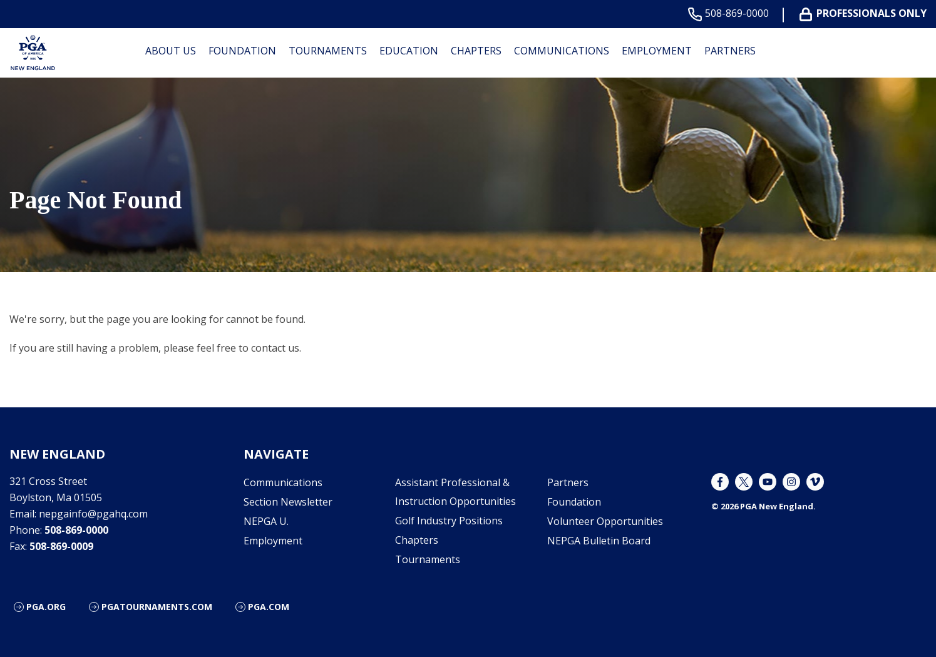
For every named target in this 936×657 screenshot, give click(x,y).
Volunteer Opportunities (605, 521)
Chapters (476, 51)
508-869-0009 (61, 546)
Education (408, 51)
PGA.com (268, 607)
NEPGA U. (266, 521)
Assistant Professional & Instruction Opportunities (455, 492)
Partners (730, 51)
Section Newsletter (288, 502)
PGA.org (46, 607)
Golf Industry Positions (449, 520)
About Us (170, 51)
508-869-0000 (731, 13)
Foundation (242, 51)
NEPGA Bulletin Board (599, 541)
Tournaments (328, 51)
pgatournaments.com (156, 607)
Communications (561, 51)
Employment (657, 51)
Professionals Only (866, 13)
